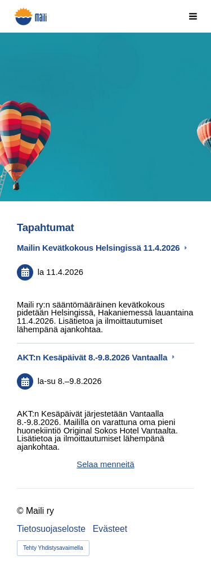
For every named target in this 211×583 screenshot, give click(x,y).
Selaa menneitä (105, 464)
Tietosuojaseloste (51, 529)
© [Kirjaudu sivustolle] (21, 511)
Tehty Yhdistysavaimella (53, 548)
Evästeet (110, 529)
